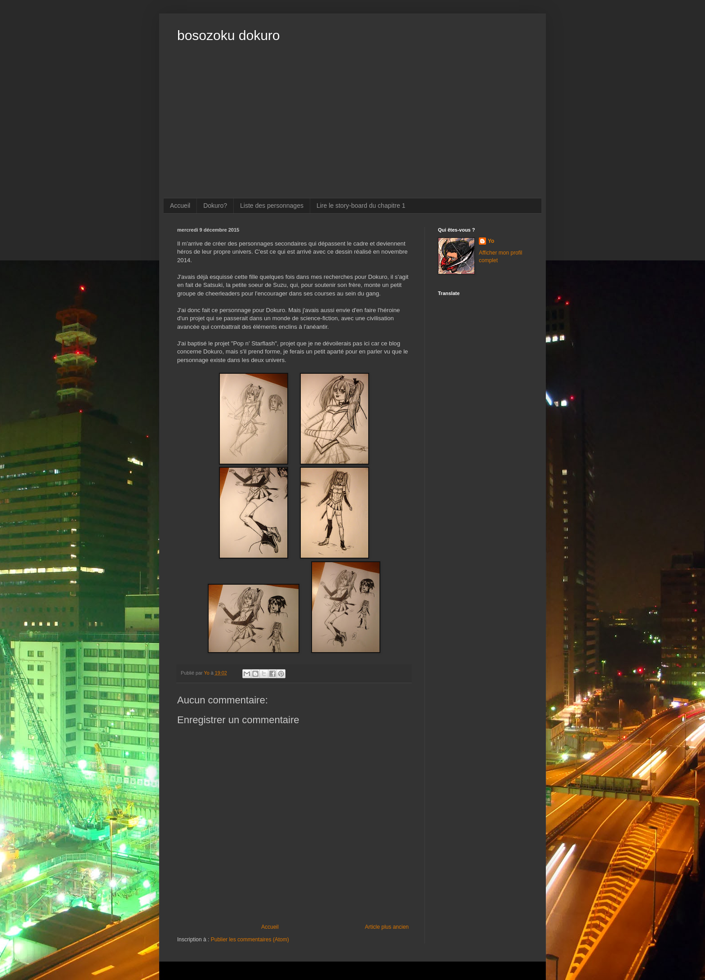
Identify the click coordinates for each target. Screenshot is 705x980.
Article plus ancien (387, 927)
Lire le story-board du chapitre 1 (361, 205)
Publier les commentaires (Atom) (250, 939)
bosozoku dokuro (228, 35)
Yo (491, 241)
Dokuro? (215, 205)
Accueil (180, 205)
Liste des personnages (271, 205)
